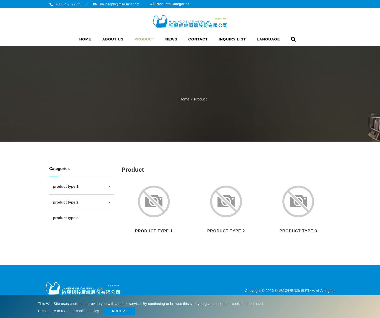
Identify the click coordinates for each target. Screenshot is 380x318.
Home (85, 39)
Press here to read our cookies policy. (69, 311)
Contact (198, 39)
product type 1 (66, 186)
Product (144, 39)
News (171, 39)
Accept (120, 311)
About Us (112, 39)
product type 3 (66, 218)
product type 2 (66, 202)
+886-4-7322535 (68, 4)
